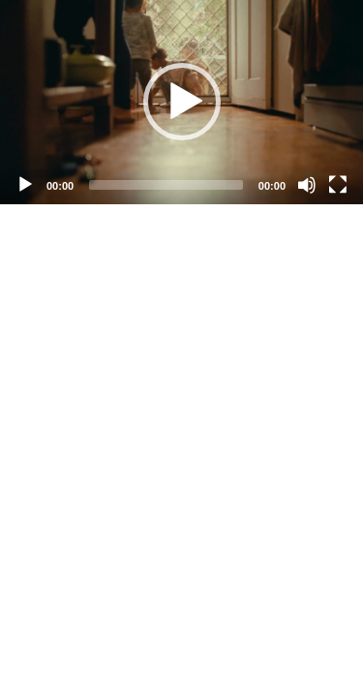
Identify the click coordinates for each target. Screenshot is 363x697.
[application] (181, 102)
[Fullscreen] (338, 185)
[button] (182, 101)
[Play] (25, 185)
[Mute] (307, 185)
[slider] (166, 185)
